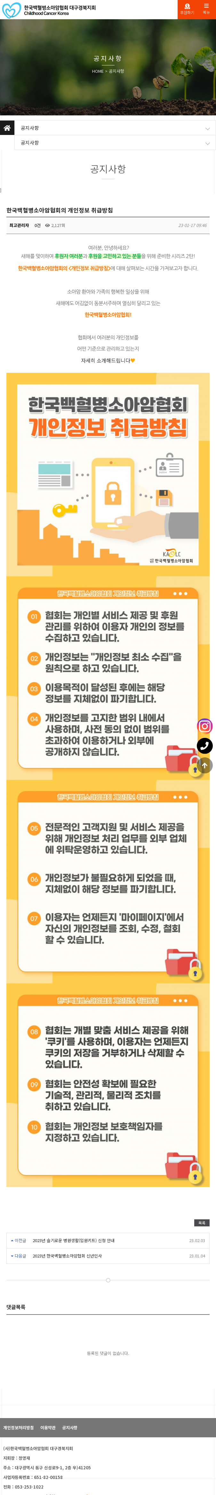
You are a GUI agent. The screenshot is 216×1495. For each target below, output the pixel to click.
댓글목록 (16, 1262)
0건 (37, 225)
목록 (201, 1178)
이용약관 (48, 1383)
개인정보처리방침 (18, 1383)
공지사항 (116, 71)
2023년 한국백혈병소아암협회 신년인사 (67, 1211)
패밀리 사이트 (22, 1476)
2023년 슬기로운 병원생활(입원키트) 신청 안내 (74, 1195)
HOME (98, 71)
